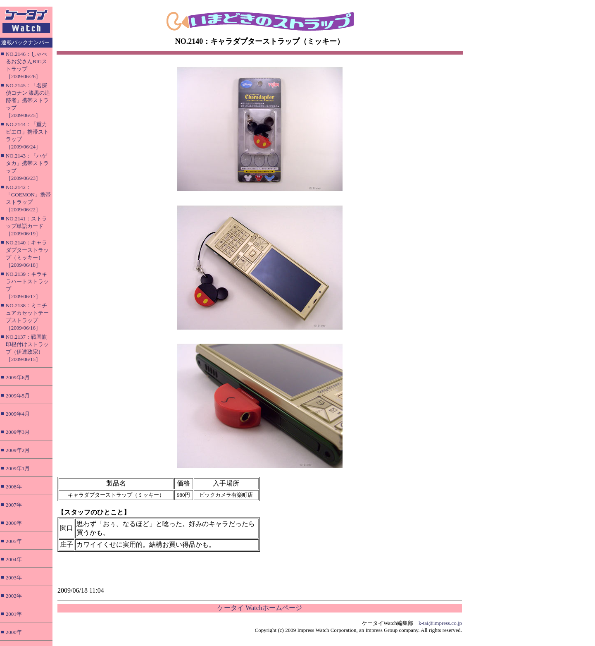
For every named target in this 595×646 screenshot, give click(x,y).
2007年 (14, 505)
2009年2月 (18, 450)
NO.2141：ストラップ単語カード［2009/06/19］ (26, 226)
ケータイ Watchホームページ (259, 607)
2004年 (14, 559)
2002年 (14, 596)
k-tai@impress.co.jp (440, 623)
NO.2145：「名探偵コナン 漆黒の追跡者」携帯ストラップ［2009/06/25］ (28, 100)
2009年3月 (18, 432)
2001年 (14, 614)
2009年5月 (18, 395)
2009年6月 (18, 377)
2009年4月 (18, 414)
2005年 (14, 541)
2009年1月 (18, 468)
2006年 (14, 523)
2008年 (14, 486)
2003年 (14, 577)
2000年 (14, 632)
